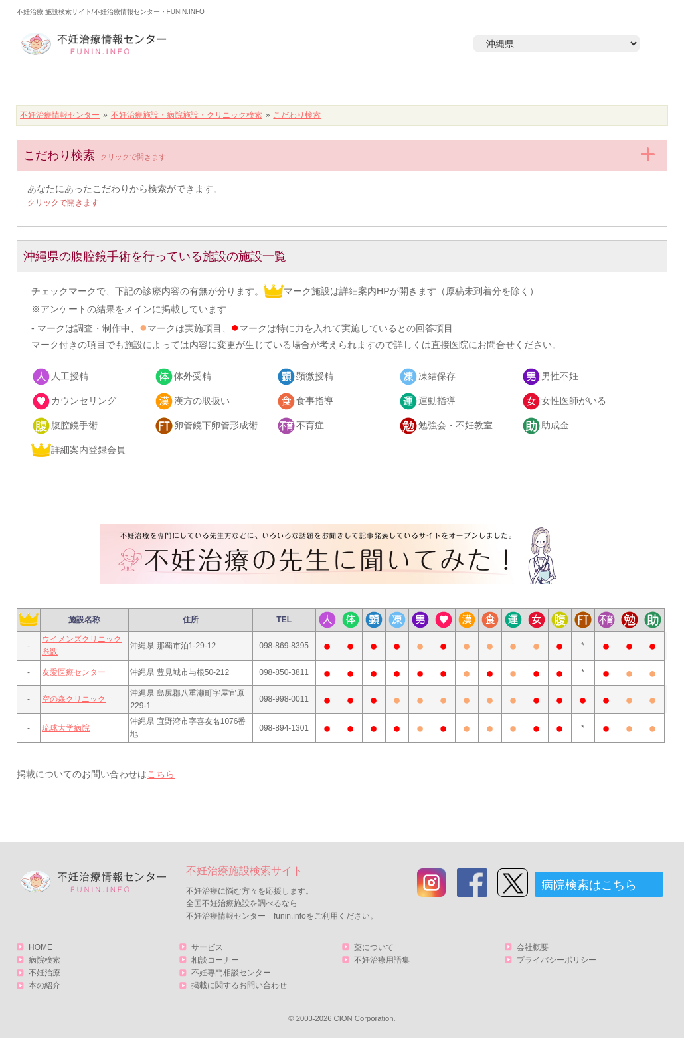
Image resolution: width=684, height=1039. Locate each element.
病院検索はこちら (589, 885)
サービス (596, 84)
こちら (161, 774)
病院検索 (207, 84)
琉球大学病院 (66, 728)
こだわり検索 (297, 115)
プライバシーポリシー (556, 960)
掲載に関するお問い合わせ (239, 985)
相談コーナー (215, 960)
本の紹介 (462, 84)
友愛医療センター (74, 672)
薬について (374, 947)
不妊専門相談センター (231, 972)
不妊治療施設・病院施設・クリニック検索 (186, 115)
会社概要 (533, 947)
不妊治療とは (334, 84)
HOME (80, 84)
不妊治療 (44, 972)
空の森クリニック (74, 699)
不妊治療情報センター (60, 115)
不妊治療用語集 (382, 960)
